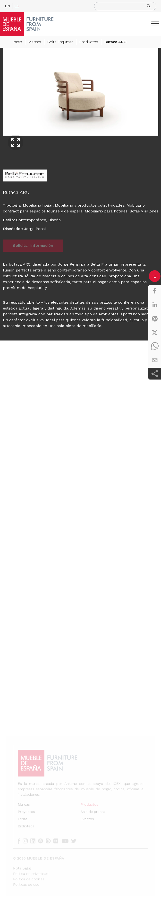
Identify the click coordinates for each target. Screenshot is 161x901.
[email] (155, 360)
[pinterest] (155, 318)
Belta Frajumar (60, 42)
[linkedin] (155, 304)
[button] (155, 23)
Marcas (34, 42)
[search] (125, 6)
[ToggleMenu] (155, 23)
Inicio (17, 42)
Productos (88, 42)
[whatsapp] (155, 346)
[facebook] (155, 291)
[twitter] (155, 332)
